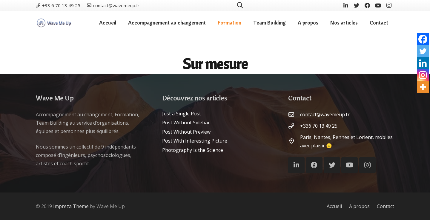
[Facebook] (367, 5)
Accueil (334, 206)
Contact (385, 206)
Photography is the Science (192, 150)
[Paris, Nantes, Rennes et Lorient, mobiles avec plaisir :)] (294, 141)
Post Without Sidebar (186, 122)
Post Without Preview (186, 132)
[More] (423, 87)
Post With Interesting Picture (194, 141)
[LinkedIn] (345, 5)
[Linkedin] (423, 63)
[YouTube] (378, 5)
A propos (359, 206)
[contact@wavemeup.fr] (294, 114)
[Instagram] (388, 5)
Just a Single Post (181, 113)
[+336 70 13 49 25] (294, 126)
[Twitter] (356, 5)
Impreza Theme (71, 206)
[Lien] (54, 23)
